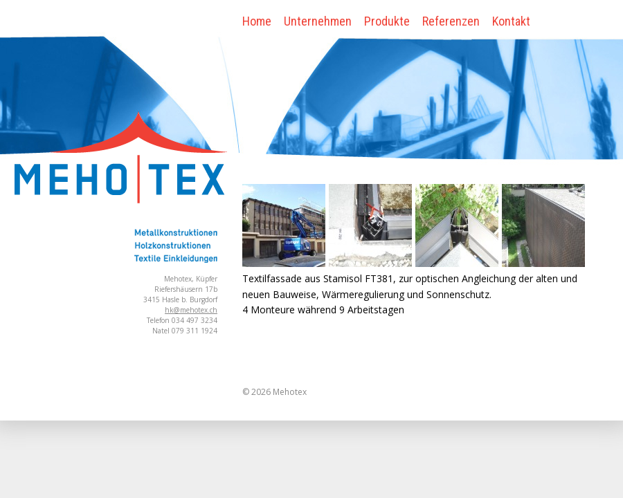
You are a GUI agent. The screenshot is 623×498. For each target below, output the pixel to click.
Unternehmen (318, 21)
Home (256, 21)
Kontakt (511, 21)
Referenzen (451, 21)
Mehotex (290, 392)
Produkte (387, 21)
